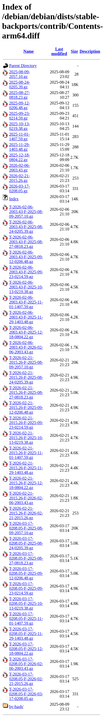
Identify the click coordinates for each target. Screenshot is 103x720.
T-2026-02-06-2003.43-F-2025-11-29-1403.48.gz (26, 317)
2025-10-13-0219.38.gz (19, 126)
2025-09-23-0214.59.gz (19, 115)
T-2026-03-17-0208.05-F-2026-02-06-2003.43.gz (26, 664)
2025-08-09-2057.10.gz (19, 74)
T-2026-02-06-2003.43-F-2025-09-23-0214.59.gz (26, 272)
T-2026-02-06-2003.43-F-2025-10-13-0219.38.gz (26, 287)
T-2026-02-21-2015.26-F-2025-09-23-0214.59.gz (26, 423)
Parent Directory (23, 65)
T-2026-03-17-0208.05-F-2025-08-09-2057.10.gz (26, 528)
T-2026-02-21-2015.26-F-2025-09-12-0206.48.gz (26, 407)
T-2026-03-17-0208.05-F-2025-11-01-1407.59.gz (26, 618)
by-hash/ (16, 706)
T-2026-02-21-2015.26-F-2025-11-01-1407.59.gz (26, 453)
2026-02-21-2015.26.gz (19, 178)
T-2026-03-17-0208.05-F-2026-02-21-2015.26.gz (26, 679)
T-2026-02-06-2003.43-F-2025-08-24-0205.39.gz (26, 227)
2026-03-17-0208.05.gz (19, 188)
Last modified (59, 51)
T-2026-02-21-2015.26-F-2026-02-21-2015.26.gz (26, 513)
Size (74, 51)
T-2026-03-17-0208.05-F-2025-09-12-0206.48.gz (26, 573)
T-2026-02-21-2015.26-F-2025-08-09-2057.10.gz (26, 362)
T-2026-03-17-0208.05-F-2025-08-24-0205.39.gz (26, 543)
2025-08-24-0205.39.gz (19, 84)
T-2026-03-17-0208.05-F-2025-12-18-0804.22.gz (26, 649)
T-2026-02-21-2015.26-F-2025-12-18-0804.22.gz (26, 483)
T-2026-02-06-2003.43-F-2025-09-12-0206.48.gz (26, 257)
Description (90, 51)
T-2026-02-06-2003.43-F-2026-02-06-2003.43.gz (26, 347)
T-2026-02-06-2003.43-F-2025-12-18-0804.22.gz (26, 332)
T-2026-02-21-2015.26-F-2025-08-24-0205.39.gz (26, 377)
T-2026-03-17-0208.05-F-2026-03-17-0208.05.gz (26, 694)
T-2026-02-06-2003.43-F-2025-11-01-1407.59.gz (26, 302)
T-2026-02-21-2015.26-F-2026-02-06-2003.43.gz (26, 498)
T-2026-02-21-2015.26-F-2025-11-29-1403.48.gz (26, 468)
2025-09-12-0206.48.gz (19, 105)
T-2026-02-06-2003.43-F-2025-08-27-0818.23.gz (26, 242)
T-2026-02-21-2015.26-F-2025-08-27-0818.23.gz (26, 392)
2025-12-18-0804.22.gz (19, 157)
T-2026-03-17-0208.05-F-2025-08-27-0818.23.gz (26, 558)
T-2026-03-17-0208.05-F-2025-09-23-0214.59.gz (26, 588)
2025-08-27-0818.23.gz (19, 95)
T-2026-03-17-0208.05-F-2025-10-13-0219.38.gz (26, 603)
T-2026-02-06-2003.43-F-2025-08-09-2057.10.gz (26, 212)
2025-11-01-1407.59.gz (19, 136)
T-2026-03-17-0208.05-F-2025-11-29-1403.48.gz (26, 633)
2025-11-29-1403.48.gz (19, 146)
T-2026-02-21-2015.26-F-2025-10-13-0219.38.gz (26, 438)
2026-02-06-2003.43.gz (19, 167)
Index (13, 199)
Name (28, 51)
